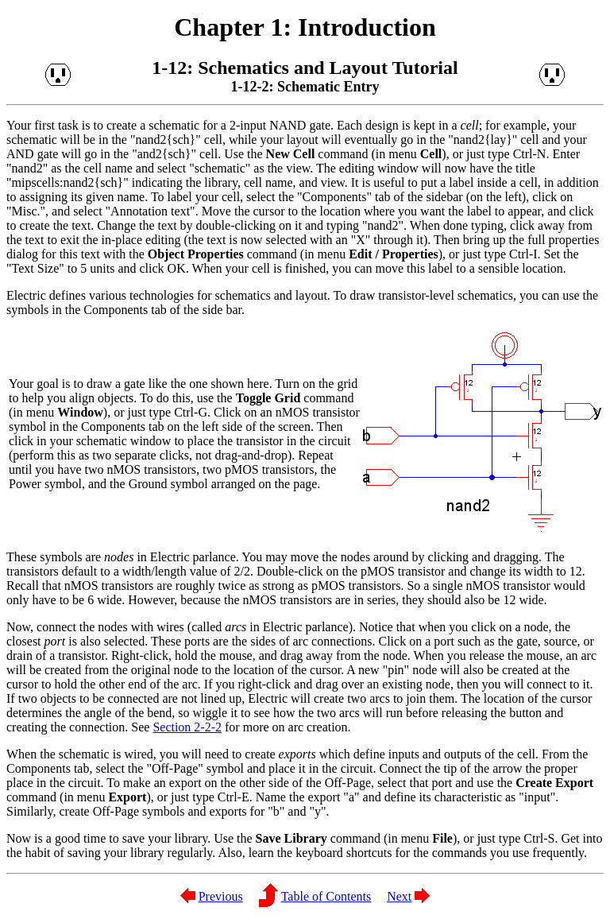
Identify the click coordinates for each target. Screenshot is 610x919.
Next (399, 896)
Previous (221, 896)
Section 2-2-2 (187, 727)
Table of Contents (326, 896)
